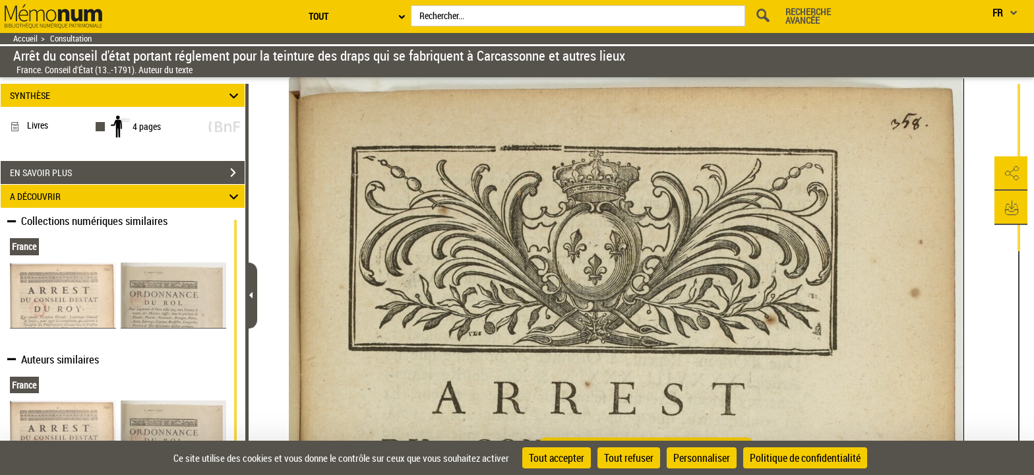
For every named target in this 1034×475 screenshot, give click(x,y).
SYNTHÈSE (126, 95)
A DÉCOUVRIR (126, 196)
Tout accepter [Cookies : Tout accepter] (556, 458)
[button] (1010, 173)
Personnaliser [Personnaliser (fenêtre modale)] (701, 458)
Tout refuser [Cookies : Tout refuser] (629, 458)
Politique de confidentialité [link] (805, 458)
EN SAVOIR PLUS (127, 173)
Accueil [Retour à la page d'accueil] (25, 38)
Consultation (71, 38)
